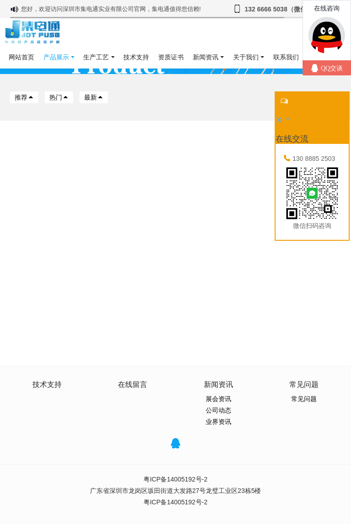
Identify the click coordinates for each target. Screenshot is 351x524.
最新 (93, 97)
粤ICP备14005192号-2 (175, 479)
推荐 (24, 97)
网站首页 (21, 57)
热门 (59, 97)
